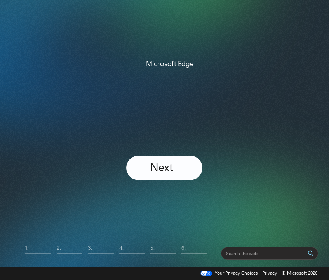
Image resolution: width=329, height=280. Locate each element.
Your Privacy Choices (228, 273)
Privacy (269, 272)
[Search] (311, 253)
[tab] (38, 253)
